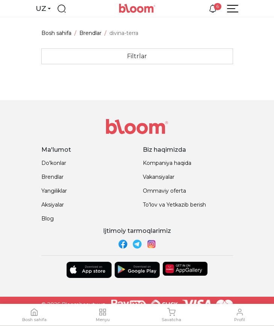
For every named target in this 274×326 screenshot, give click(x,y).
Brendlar (90, 33)
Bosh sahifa (56, 33)
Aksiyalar (52, 204)
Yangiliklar (54, 190)
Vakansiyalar (158, 177)
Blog (47, 218)
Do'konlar (53, 163)
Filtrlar (137, 56)
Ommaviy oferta (164, 190)
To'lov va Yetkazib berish (174, 204)
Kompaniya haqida (167, 163)
